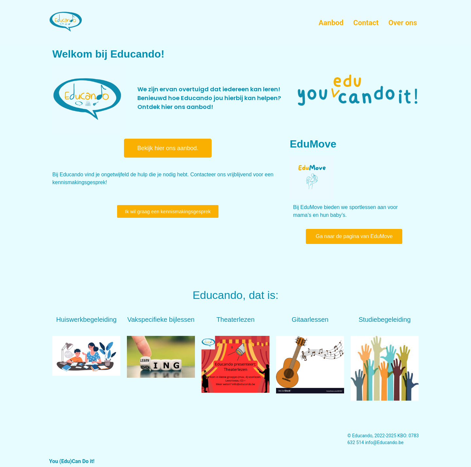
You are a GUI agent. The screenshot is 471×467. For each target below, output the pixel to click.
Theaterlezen (236, 319)
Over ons (402, 23)
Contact (365, 23)
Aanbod (331, 23)
